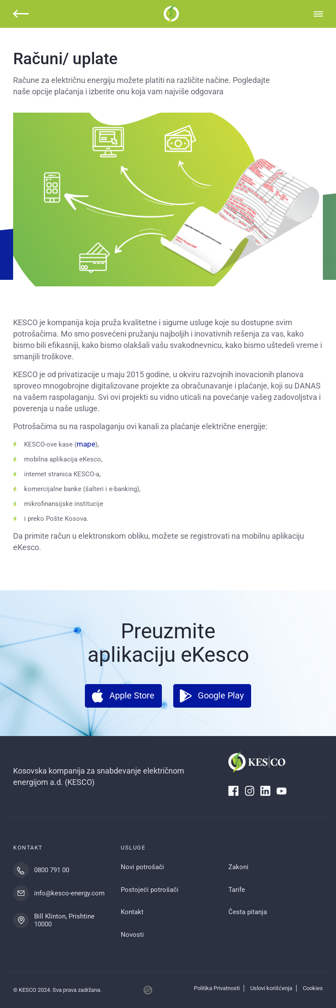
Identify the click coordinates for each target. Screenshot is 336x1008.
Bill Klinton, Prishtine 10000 (64, 920)
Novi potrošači (142, 867)
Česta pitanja (247, 912)
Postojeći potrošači (149, 890)
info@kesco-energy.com (69, 893)
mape (86, 444)
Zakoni (238, 867)
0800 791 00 (51, 870)
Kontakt (132, 912)
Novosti (132, 935)
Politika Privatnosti (217, 988)
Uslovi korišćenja (271, 988)
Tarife (236, 890)
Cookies (313, 988)
